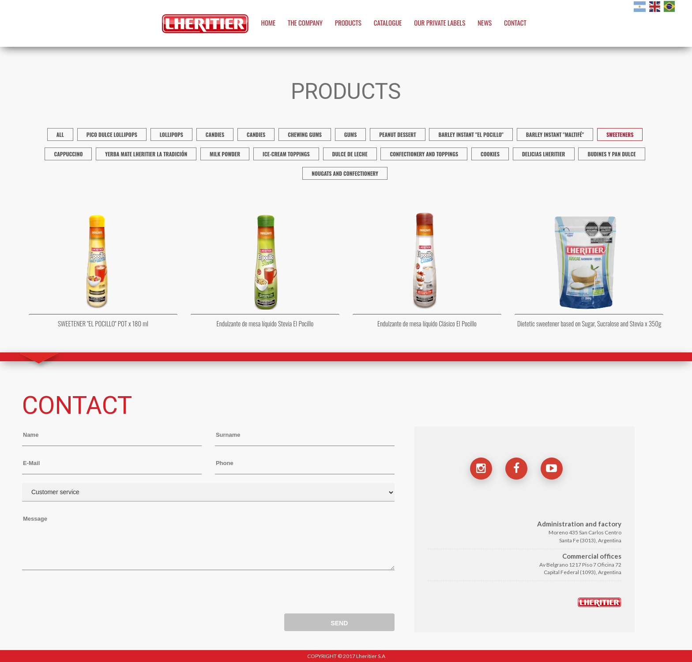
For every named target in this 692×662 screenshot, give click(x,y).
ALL (60, 134)
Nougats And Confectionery (345, 173)
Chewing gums (305, 134)
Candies (215, 134)
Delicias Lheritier (543, 154)
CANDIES (256, 134)
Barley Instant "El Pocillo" (470, 134)
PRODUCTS (348, 22)
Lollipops (171, 134)
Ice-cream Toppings (286, 154)
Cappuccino (68, 154)
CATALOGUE (388, 22)
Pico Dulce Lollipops (111, 134)
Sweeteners (619, 134)
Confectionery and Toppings (424, 154)
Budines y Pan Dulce (611, 154)
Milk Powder (225, 154)
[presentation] (89, 594)
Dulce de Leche (350, 154)
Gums (350, 134)
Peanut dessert (397, 134)
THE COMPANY (305, 22)
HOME (268, 22)
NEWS (485, 22)
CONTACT (515, 22)
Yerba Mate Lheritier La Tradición (146, 154)
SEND (339, 623)
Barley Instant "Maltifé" (555, 134)
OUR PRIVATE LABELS (439, 22)
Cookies (490, 154)
